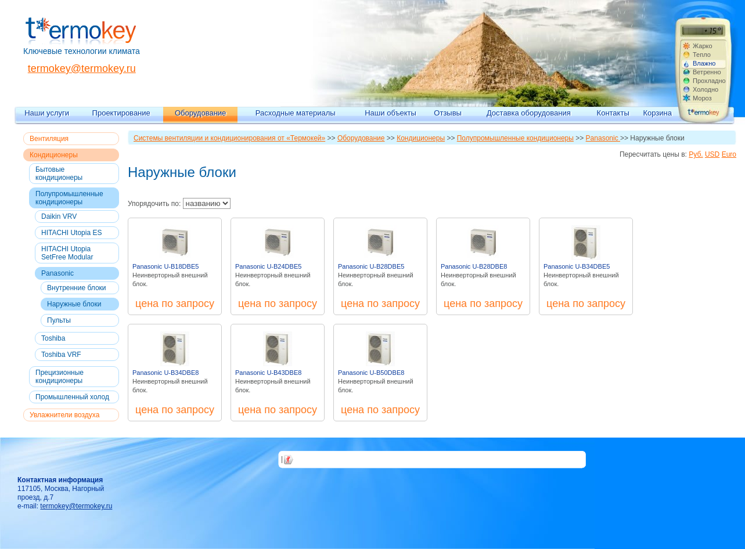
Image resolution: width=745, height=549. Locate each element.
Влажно (704, 63)
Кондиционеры (54, 155)
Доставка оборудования (529, 113)
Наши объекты (390, 113)
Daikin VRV (59, 216)
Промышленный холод (72, 397)
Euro (729, 154)
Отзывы (448, 113)
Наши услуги (46, 113)
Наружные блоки (74, 304)
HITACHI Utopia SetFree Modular (67, 253)
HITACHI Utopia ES (71, 233)
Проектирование (121, 113)
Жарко (702, 45)
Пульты (59, 320)
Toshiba (53, 338)
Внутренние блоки (76, 288)
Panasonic (57, 273)
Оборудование (200, 113)
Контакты (613, 113)
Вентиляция (49, 139)
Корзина (657, 113)
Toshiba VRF (61, 355)
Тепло (702, 54)
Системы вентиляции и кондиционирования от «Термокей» (229, 138)
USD (712, 154)
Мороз (702, 98)
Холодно (705, 89)
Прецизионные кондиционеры (59, 377)
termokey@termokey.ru (82, 68)
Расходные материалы (295, 113)
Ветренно (707, 71)
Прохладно (709, 80)
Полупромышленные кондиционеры (69, 198)
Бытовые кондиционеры (58, 173)
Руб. (696, 154)
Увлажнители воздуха (64, 415)
